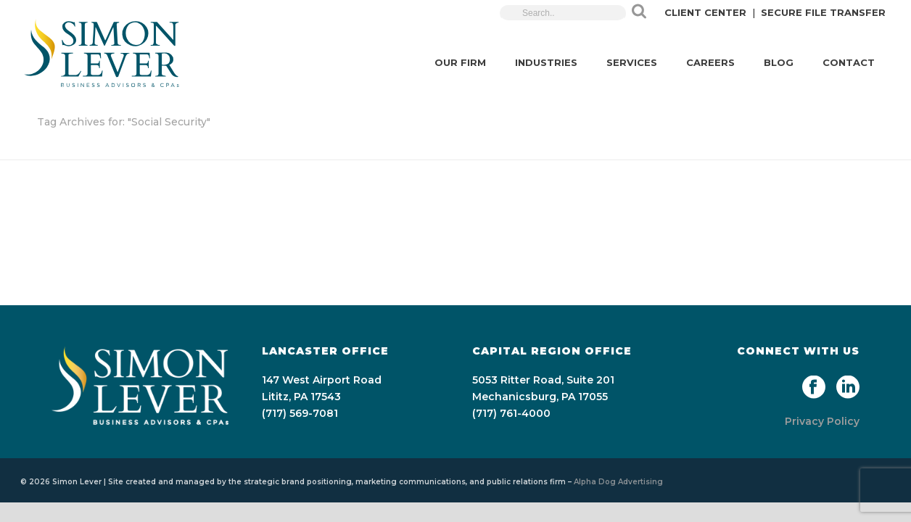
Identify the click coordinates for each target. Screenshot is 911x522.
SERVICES (631, 62)
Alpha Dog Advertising (618, 481)
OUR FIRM (460, 62)
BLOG (778, 62)
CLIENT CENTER (705, 12)
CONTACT (849, 62)
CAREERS (710, 62)
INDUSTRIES (546, 62)
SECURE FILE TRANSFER (823, 12)
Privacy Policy (822, 421)
